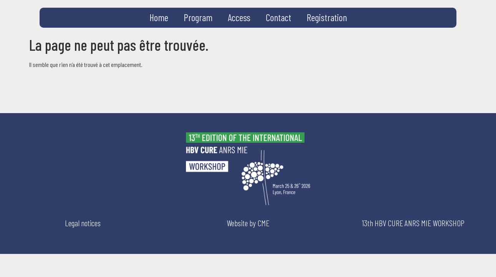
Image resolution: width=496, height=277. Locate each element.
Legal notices (83, 223)
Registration (327, 17)
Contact (278, 17)
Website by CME (248, 223)
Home (158, 17)
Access (239, 17)
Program (198, 17)
